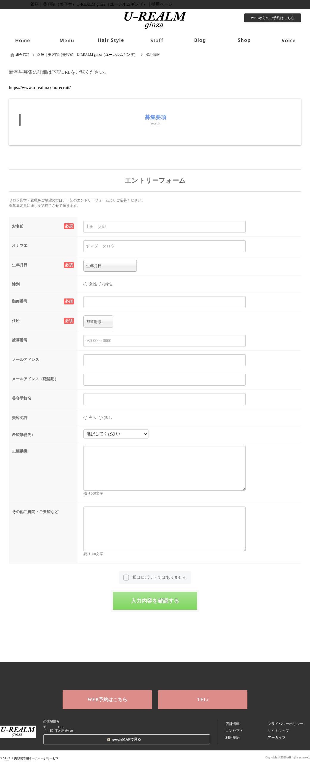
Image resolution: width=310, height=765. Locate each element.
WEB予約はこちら (107, 699)
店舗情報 (232, 724)
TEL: (202, 699)
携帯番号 (19, 340)
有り (90, 417)
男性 (105, 284)
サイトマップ (278, 731)
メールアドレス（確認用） (35, 379)
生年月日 (43, 265)
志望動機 (19, 451)
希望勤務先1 (22, 434)
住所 (43, 321)
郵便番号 (43, 301)
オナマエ (19, 245)
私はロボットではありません (159, 577)
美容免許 (19, 417)
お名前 (43, 226)
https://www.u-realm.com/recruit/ (40, 87)
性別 (16, 284)
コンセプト (234, 731)
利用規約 (232, 737)
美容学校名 (21, 398)
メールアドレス (25, 359)
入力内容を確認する (155, 601)
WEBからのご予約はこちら (272, 18)
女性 (90, 284)
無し (105, 417)
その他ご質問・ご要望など (35, 512)
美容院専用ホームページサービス (29, 758)
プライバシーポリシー (285, 724)
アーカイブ (277, 737)
